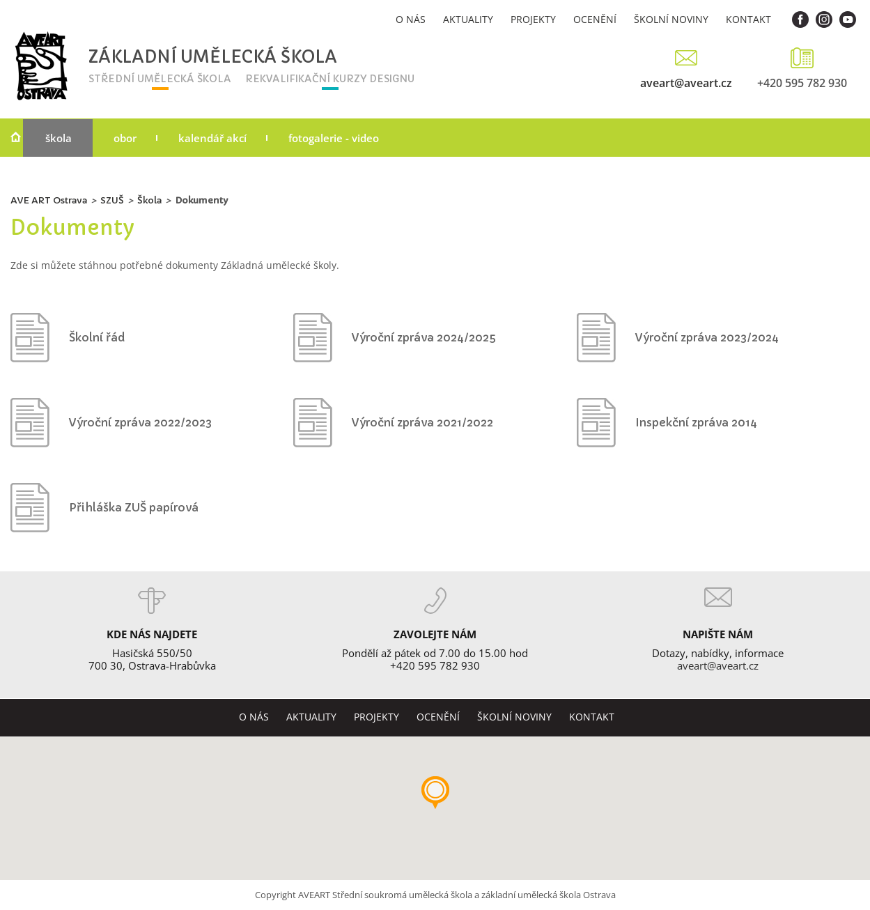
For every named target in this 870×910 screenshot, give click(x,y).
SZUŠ (112, 200)
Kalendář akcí (212, 138)
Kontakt (748, 19)
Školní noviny (671, 19)
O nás (411, 19)
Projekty (533, 19)
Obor (125, 138)
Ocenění (594, 19)
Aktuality (468, 19)
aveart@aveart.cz (686, 82)
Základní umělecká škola (173, 57)
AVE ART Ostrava (48, 200)
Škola (58, 138)
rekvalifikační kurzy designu (329, 78)
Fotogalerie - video (333, 138)
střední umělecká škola (159, 78)
